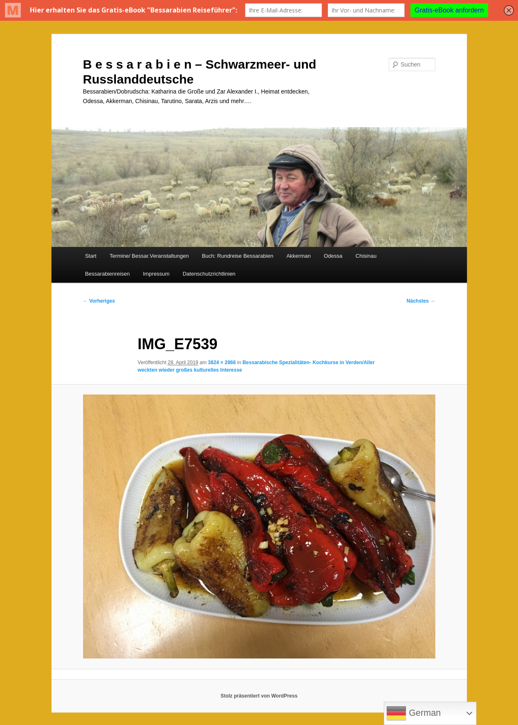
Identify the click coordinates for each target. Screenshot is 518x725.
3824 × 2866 (222, 362)
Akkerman (298, 256)
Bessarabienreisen (107, 274)
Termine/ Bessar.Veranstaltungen (149, 256)
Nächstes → (421, 301)
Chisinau (366, 256)
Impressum (156, 274)
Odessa (333, 256)
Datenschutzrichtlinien (209, 274)
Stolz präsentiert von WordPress (259, 696)
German (413, 713)
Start (90, 256)
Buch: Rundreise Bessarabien (237, 256)
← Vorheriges (99, 301)
